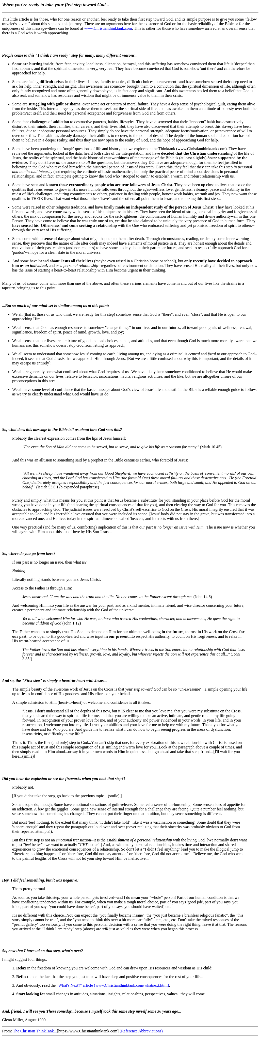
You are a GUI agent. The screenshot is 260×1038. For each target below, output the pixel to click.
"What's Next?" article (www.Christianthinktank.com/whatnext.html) (113, 985)
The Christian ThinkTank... (35, 1031)
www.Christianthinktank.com (108, 28)
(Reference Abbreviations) (141, 1031)
